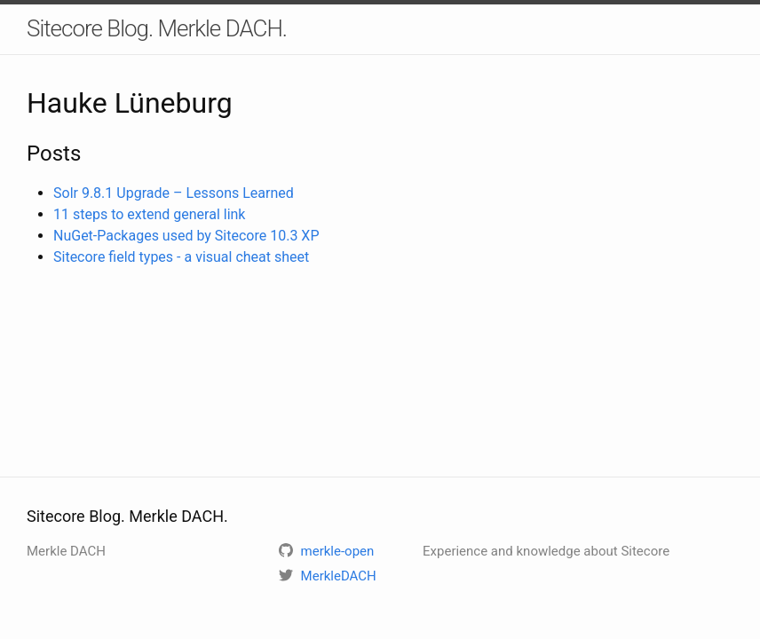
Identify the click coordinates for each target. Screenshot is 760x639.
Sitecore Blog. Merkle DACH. (157, 28)
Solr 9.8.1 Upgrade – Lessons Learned (173, 193)
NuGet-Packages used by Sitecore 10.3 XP (186, 235)
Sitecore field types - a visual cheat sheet (181, 256)
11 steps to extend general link (149, 214)
